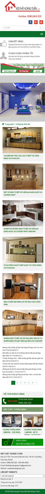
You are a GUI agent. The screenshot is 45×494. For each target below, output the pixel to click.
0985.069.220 (12, 463)
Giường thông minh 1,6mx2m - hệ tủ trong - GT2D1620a (33, 432)
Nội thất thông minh (15, 409)
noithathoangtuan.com (16, 468)
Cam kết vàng (15, 41)
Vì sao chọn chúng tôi (20, 53)
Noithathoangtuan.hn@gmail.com (18, 465)
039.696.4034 (23, 463)
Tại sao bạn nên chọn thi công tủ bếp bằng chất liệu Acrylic (23, 364)
